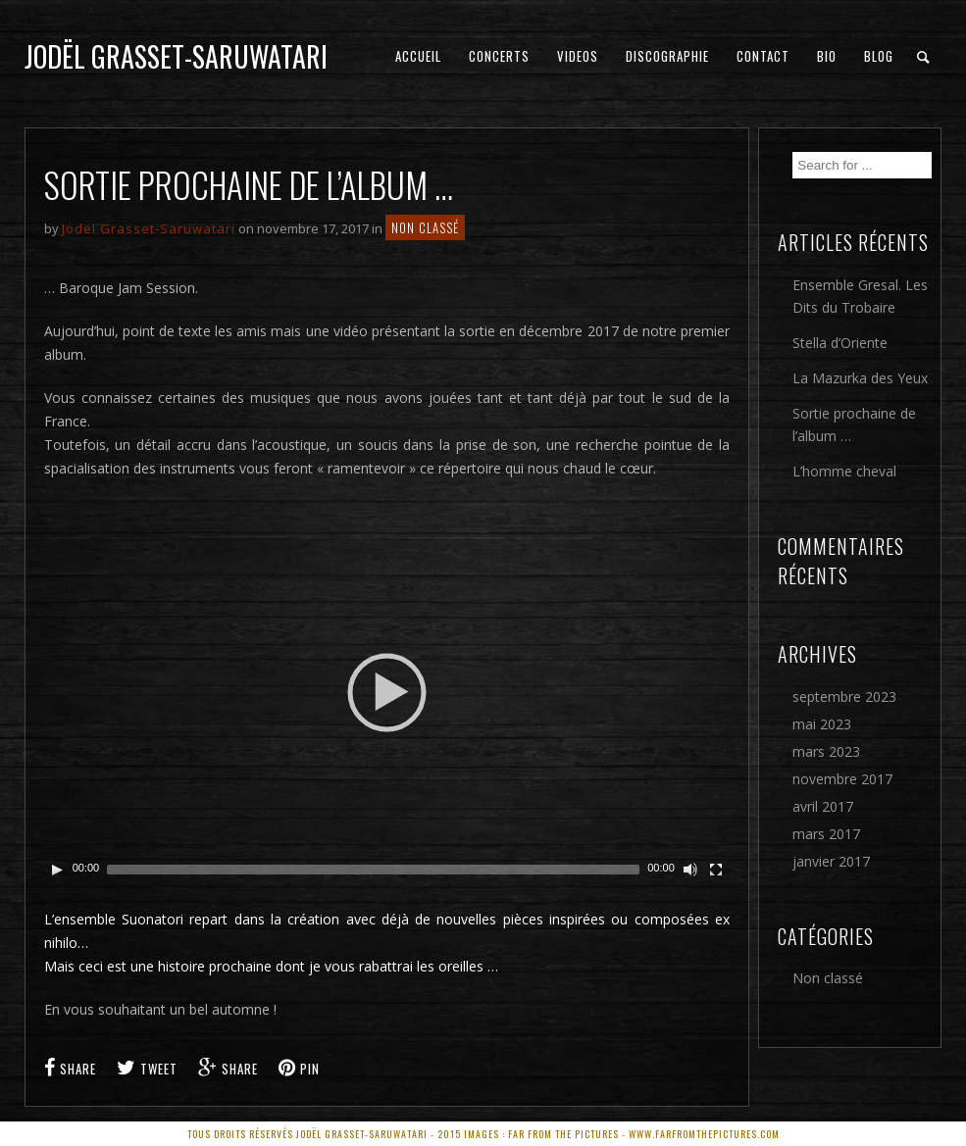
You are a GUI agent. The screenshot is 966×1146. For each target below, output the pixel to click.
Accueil (418, 56)
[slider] (373, 869)
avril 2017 (822, 806)
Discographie (667, 56)
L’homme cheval (844, 471)
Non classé (425, 227)
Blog (878, 56)
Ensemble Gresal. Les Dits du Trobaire (860, 296)
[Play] (57, 869)
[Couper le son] (690, 869)
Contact (763, 56)
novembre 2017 (842, 779)
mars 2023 (826, 751)
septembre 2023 (844, 696)
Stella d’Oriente (840, 342)
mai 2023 (821, 724)
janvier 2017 (831, 861)
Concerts (499, 56)
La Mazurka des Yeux (860, 378)
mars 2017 (826, 833)
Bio (827, 56)
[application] (387, 692)
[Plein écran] (716, 869)
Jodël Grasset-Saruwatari (176, 56)
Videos (577, 56)
